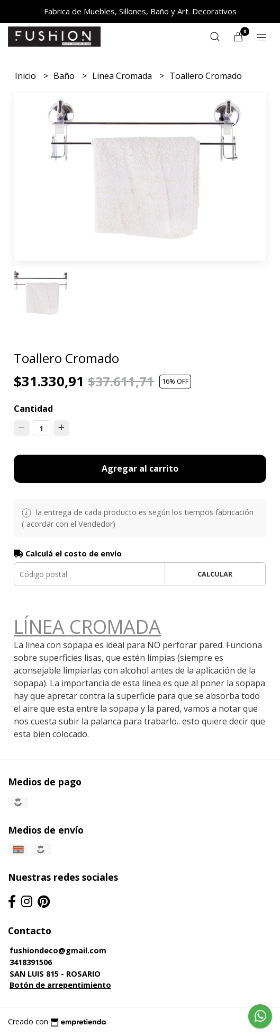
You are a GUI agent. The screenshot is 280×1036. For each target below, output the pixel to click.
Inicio (26, 76)
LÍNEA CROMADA (87, 626)
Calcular (214, 574)
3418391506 (31, 962)
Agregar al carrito (140, 468)
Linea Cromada (123, 76)
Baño (65, 76)
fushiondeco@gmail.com (58, 950)
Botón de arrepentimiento (60, 985)
